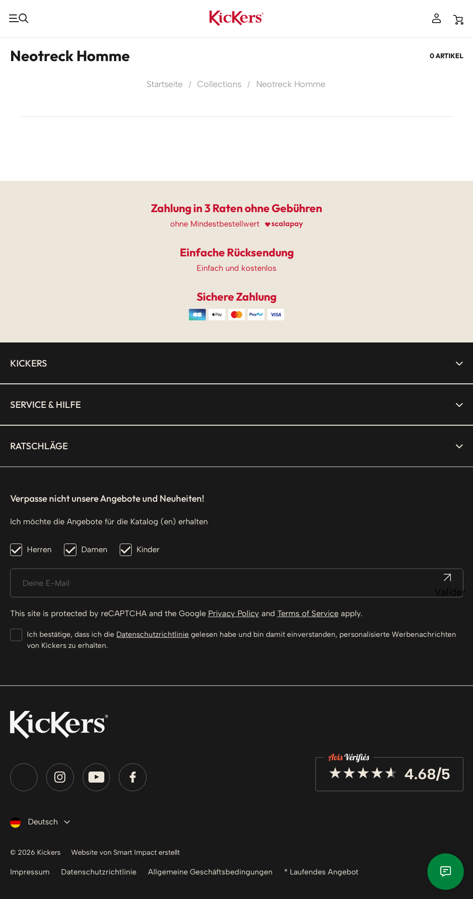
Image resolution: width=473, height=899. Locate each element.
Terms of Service (307, 611)
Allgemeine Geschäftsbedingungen (214, 871)
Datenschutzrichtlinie (152, 632)
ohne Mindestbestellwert (215, 222)
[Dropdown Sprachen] (37, 820)
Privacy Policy (233, 611)
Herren (39, 547)
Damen (94, 547)
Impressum (30, 871)
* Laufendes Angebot (327, 871)
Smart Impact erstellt (165, 851)
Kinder (148, 547)
